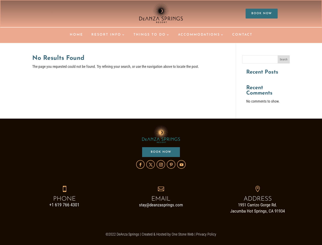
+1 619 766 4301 (64, 204)
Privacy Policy (206, 234)
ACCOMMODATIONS (199, 34)
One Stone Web (183, 234)
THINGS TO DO (149, 34)
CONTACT (242, 34)
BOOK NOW (261, 13)
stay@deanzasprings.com (161, 204)
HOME (76, 34)
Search (284, 59)
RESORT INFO (106, 34)
